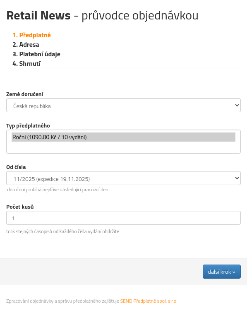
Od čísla (16, 166)
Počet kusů (20, 206)
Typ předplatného (28, 125)
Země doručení (24, 93)
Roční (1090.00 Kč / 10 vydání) (123, 137)
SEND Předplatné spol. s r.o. (148, 301)
